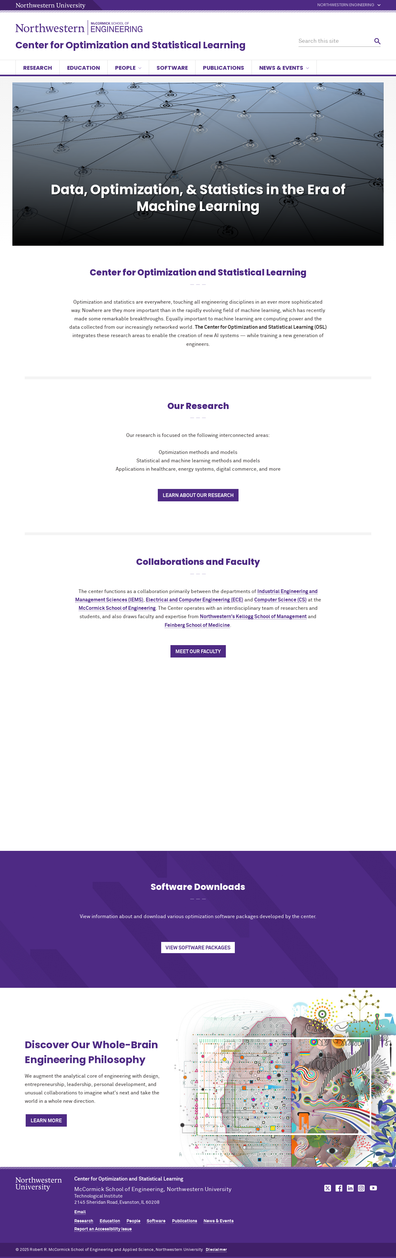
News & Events (284, 68)
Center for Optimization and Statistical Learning (130, 45)
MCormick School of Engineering (117, 608)
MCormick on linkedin (350, 1188)
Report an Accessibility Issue (103, 1229)
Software (172, 68)
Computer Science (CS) (280, 599)
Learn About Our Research (198, 495)
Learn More (46, 1120)
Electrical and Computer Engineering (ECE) (194, 599)
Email (80, 1212)
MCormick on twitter (326, 1188)
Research (37, 68)
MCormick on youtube (373, 1188)
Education (83, 68)
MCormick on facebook (338, 1188)
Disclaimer (216, 1250)
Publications (223, 68)
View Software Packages (198, 947)
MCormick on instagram (361, 1188)
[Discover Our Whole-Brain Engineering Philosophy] (284, 1086)
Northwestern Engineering (345, 5)
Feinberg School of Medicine (197, 625)
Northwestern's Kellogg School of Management (253, 616)
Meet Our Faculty (198, 651)
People (128, 68)
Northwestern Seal (44, 1194)
